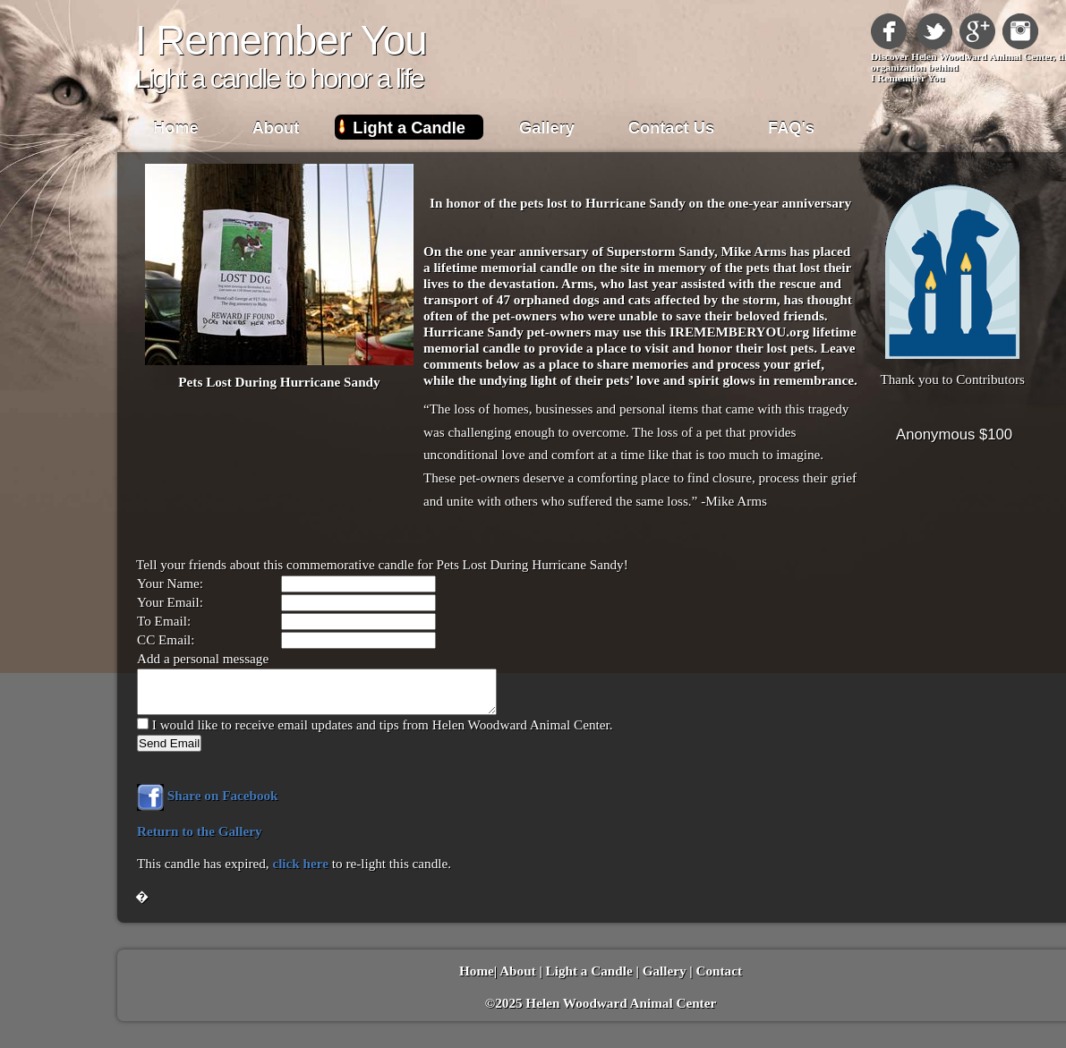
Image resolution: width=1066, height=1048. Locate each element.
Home (176, 127)
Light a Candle (409, 127)
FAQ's (791, 127)
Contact (719, 970)
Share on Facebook (207, 795)
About (276, 127)
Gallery (547, 127)
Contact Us (671, 127)
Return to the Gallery (199, 831)
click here (300, 863)
